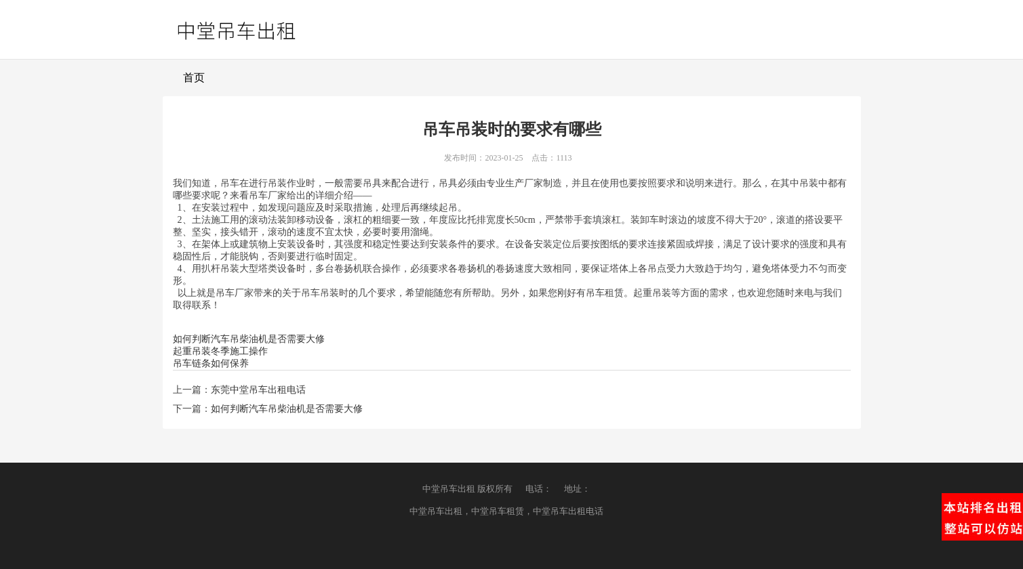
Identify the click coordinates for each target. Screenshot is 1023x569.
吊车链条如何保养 (211, 363)
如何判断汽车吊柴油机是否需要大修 (249, 339)
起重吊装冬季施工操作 (220, 351)
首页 (194, 77)
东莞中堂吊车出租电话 (258, 390)
